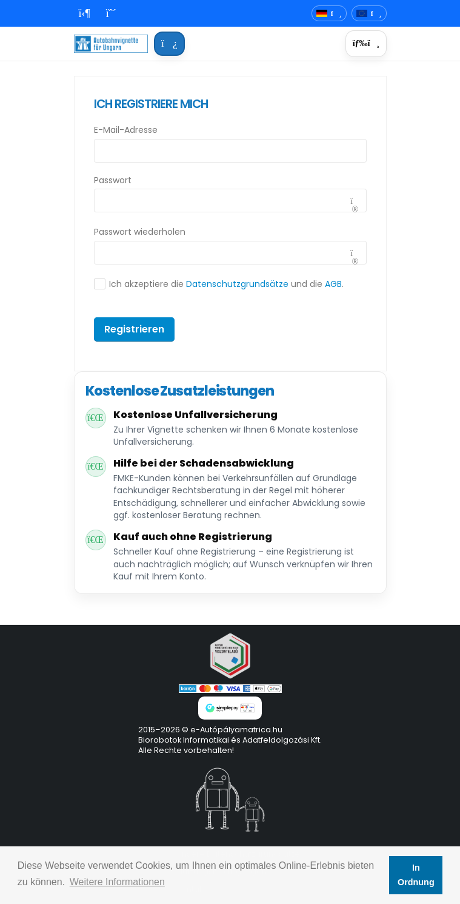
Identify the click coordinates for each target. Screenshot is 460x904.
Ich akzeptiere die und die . (226, 284)
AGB (333, 284)
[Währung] (369, 13)
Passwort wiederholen (139, 232)
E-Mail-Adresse (126, 130)
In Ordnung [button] (416, 875)
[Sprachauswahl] (329, 13)
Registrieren (134, 329)
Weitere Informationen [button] (117, 882)
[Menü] (365, 43)
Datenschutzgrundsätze (237, 284)
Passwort (113, 180)
